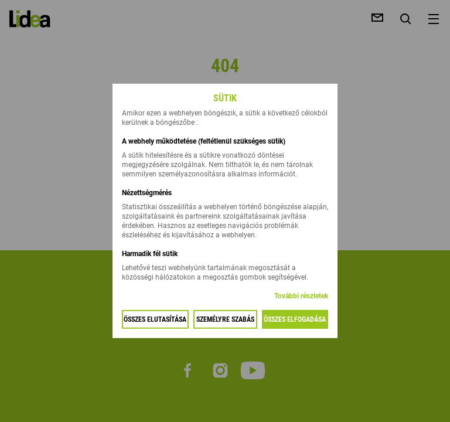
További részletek (301, 296)
